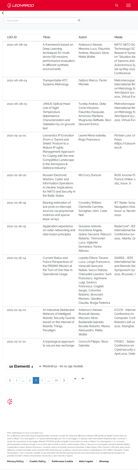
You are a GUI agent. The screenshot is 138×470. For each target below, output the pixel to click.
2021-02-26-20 (16, 175)
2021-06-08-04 (17, 80)
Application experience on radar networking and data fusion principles (59, 230)
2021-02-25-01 (16, 310)
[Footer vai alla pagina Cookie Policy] (38, 461)
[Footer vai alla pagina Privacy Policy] (15, 461)
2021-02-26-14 (16, 258)
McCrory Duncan (90, 175)
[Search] (40, 21)
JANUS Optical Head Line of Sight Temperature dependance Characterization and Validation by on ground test (58, 116)
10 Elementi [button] (22, 367)
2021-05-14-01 (16, 135)
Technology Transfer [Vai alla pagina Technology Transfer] (20, 5)
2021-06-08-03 (17, 103)
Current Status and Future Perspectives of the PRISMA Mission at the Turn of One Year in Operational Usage (57, 266)
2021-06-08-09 (17, 44)
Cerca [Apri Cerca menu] (116, 5)
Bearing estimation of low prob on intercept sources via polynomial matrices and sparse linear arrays (58, 211)
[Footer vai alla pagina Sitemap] (104, 461)
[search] (79, 20)
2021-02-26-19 (16, 202)
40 (57, 381)
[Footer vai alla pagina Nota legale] (86, 461)
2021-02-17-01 (16, 341)
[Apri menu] (128, 5)
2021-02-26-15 (16, 226)
